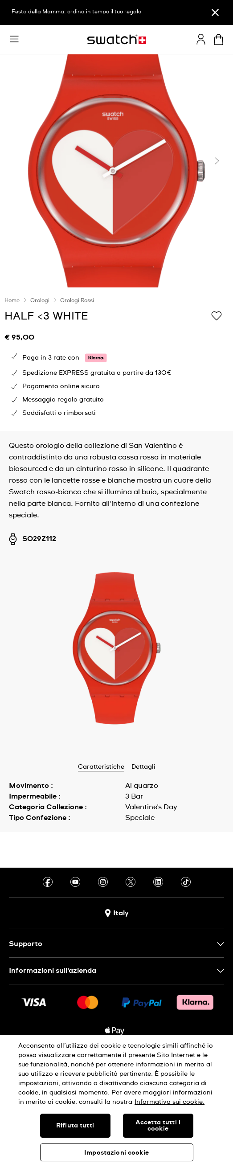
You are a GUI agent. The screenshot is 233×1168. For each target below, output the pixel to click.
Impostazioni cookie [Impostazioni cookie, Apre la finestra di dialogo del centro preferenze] (116, 1153)
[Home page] (116, 39)
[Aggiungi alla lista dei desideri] (216, 315)
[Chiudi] (215, 12)
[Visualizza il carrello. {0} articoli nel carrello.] (218, 39)
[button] (14, 39)
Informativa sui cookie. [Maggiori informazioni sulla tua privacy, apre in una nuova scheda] (169, 1102)
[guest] (201, 39)
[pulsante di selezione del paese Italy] (117, 913)
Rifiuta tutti (75, 1126)
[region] (116, 1101)
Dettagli (143, 767)
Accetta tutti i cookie (157, 1125)
